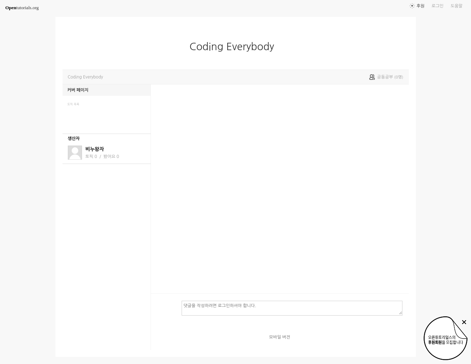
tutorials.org (22, 7)
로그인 (437, 6)
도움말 (457, 6)
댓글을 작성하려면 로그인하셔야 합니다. (292, 308)
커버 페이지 (78, 90)
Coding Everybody (234, 47)
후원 (421, 6)
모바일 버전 (279, 337)
